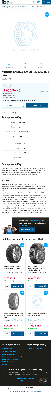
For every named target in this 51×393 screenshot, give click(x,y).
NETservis (17, 391)
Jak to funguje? (25, 230)
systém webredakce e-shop (34, 391)
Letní (33, 6)
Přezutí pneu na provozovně (12, 357)
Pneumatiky (15, 6)
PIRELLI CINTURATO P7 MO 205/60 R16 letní (37, 315)
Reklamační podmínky (9, 354)
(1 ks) (32, 281)
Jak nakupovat (7, 349)
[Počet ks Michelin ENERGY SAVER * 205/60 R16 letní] (4, 105)
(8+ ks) (9, 281)
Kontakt (5, 364)
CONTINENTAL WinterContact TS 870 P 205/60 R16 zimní (36, 268)
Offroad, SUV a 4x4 (24, 6)
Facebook (25, 381)
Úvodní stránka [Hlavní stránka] (6, 6)
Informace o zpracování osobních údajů (10, 360)
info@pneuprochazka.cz (25, 378)
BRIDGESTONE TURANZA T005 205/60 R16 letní (12, 267)
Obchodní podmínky (9, 351)
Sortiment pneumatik (34, 349)
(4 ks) (8, 328)
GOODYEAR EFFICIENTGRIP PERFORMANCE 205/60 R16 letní (13, 316)
